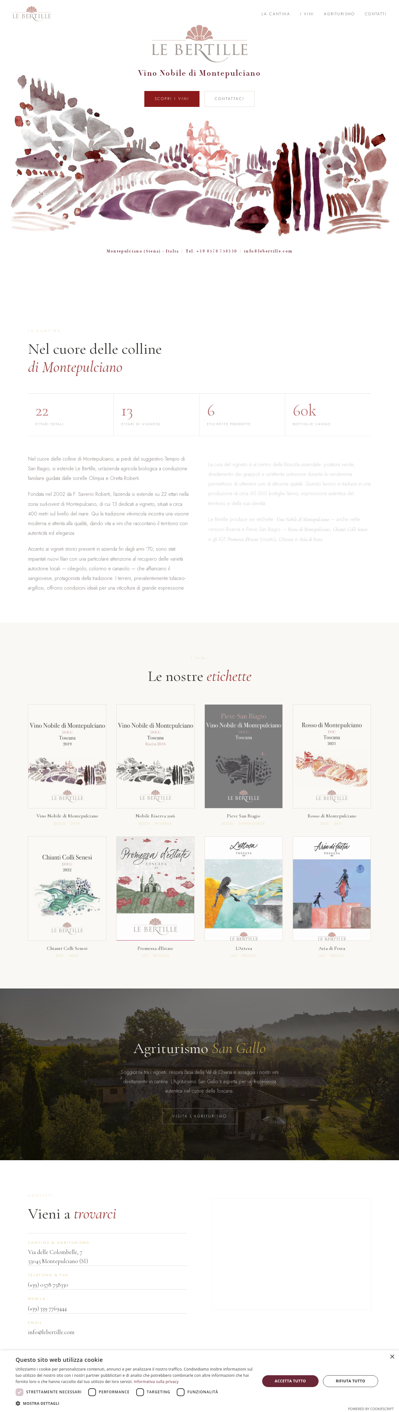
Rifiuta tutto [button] (350, 1381)
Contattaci (229, 99)
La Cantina (276, 14)
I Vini (307, 14)
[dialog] (199, 1381)
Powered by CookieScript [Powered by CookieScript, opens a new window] (371, 1408)
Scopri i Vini (172, 99)
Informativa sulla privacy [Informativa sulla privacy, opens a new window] (156, 1381)
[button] (134, 1403)
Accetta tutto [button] (290, 1381)
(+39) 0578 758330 (48, 1293)
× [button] (392, 1357)
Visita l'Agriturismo (199, 1124)
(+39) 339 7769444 (47, 1317)
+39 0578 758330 (216, 251)
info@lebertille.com (268, 251)
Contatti (376, 14)
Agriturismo (339, 14)
